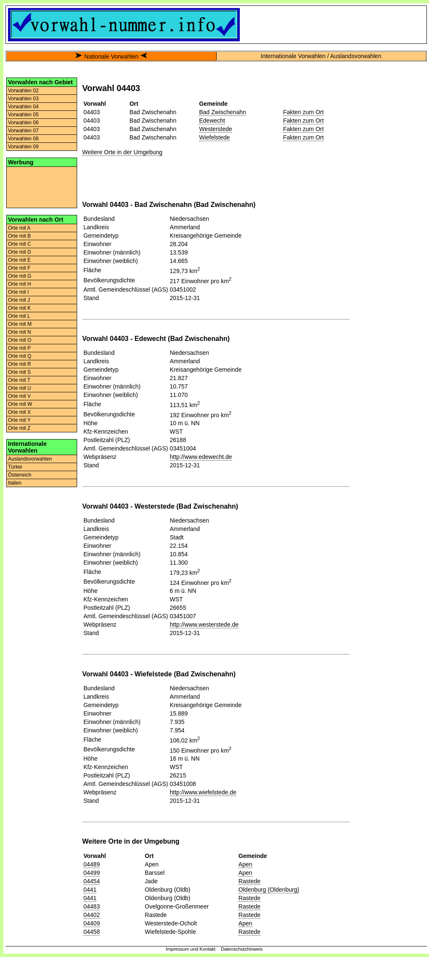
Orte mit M (20, 324)
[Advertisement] (41, 187)
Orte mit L (19, 316)
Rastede (249, 881)
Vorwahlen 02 (23, 91)
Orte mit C (19, 244)
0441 (90, 889)
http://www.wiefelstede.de (203, 792)
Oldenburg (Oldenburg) (269, 889)
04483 (91, 906)
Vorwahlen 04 (23, 107)
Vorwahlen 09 (23, 147)
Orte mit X (19, 412)
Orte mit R (19, 364)
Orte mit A (19, 228)
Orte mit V (19, 396)
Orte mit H (19, 284)
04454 (91, 881)
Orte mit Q (19, 356)
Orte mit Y (19, 420)
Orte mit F (19, 268)
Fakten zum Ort (303, 112)
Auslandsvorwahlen (30, 459)
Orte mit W (20, 404)
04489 (91, 864)
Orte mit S (19, 372)
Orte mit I (18, 292)
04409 (91, 923)
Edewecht (212, 120)
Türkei (15, 467)
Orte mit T (19, 380)
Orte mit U (19, 388)
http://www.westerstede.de (204, 624)
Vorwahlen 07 (23, 131)
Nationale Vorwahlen (111, 56)
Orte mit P (19, 348)
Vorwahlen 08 (23, 139)
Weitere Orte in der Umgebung (122, 152)
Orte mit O (19, 340)
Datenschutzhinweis (242, 949)
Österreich (19, 475)
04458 (91, 931)
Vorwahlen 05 (23, 115)
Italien (14, 483)
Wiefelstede (214, 137)
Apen (245, 864)
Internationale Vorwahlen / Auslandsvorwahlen (321, 56)
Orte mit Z (19, 428)
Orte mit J (19, 300)
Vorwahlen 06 (23, 123)
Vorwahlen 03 (23, 99)
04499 (91, 872)
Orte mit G (19, 276)
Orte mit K (19, 308)
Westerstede (215, 129)
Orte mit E (19, 260)
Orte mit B (19, 236)
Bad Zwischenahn (222, 112)
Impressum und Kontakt (190, 949)
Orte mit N (19, 332)
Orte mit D (19, 252)
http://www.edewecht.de (201, 456)
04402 (91, 914)
